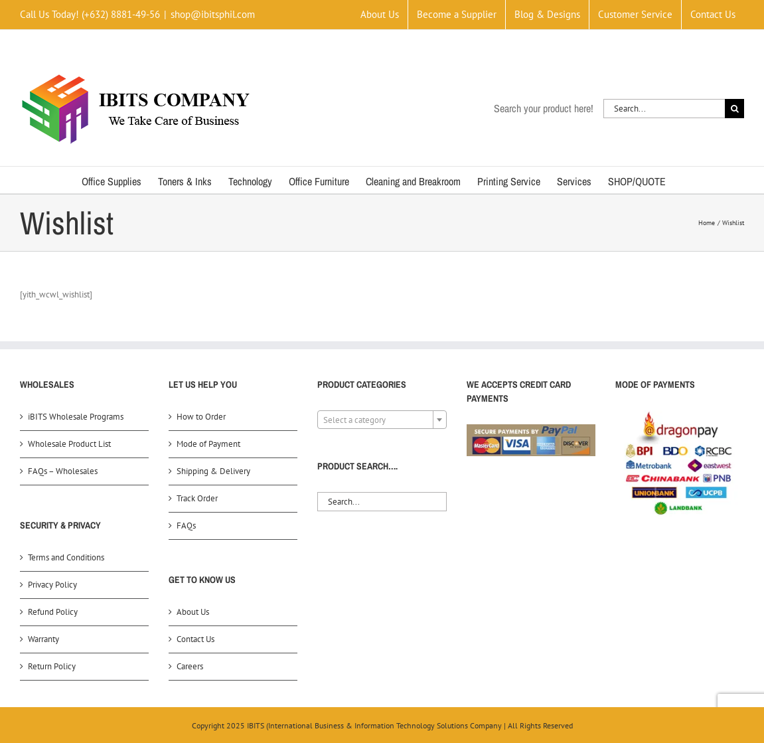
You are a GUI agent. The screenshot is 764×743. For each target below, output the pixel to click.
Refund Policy (53, 612)
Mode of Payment (208, 444)
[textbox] (381, 420)
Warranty (43, 639)
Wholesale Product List (69, 444)
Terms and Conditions (66, 557)
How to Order (201, 416)
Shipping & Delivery (213, 471)
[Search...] (664, 108)
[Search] (734, 108)
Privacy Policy (52, 584)
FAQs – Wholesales (63, 471)
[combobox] (381, 419)
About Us (193, 612)
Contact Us (195, 639)
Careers (190, 666)
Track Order (197, 498)
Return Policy (52, 666)
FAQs (186, 525)
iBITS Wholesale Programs (75, 416)
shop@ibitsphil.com (213, 14)
